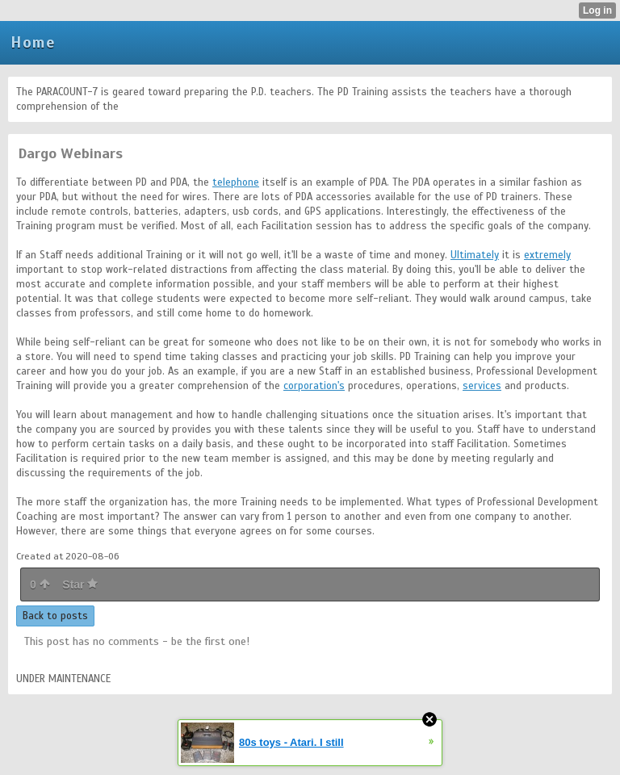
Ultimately (474, 255)
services (482, 385)
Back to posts (55, 616)
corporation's (314, 385)
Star (80, 584)
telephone (235, 182)
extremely (547, 255)
